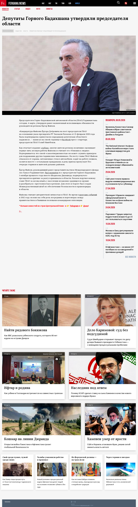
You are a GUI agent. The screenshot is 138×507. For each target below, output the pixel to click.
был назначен (51, 172)
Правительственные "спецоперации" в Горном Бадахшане (47, 31)
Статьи (17, 9)
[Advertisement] (69, 273)
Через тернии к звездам (119, 457)
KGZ (50, 3)
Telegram (74, 206)
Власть (25, 31)
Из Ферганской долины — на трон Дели (85, 458)
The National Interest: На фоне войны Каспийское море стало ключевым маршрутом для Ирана (120, 150)
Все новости (130, 256)
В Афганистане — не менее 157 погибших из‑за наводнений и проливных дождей (120, 249)
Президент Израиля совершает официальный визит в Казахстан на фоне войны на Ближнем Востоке (120, 199)
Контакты (7, 501)
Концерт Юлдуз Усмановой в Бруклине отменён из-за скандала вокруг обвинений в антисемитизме (119, 164)
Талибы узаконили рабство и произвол (51, 458)
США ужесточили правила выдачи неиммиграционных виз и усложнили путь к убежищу (120, 181)
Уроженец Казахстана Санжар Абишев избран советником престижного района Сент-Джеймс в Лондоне (119, 131)
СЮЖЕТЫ (50, 9)
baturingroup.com (84, 504)
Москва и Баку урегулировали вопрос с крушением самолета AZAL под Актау (119, 233)
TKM (64, 3)
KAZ (43, 3)
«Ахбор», (45, 148)
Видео (28, 9)
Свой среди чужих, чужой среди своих (16, 458)
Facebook (66, 139)
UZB (71, 3)
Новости (5, 9)
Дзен (85, 206)
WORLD (79, 3)
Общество (18, 31)
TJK (57, 3)
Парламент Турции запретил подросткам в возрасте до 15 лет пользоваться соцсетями (119, 217)
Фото (39, 9)
